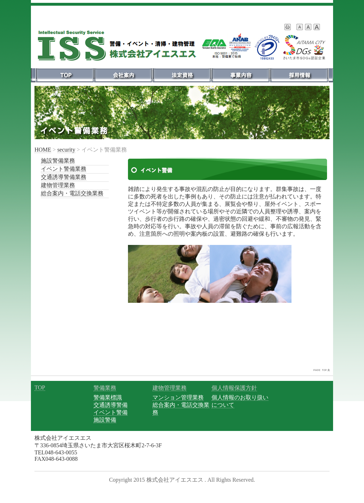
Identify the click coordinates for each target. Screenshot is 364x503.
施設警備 (104, 420)
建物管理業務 (58, 185)
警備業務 (104, 388)
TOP (39, 387)
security (66, 150)
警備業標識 (107, 397)
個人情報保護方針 (234, 388)
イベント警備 (110, 412)
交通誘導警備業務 (63, 177)
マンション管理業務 (178, 397)
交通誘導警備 (110, 405)
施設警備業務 (58, 161)
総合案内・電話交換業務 (72, 193)
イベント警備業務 (63, 169)
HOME (42, 150)
